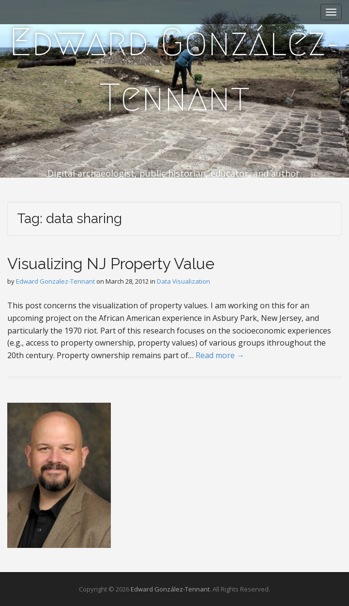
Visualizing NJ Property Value (110, 264)
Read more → (220, 355)
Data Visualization (183, 281)
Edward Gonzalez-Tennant (55, 281)
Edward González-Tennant (174, 69)
